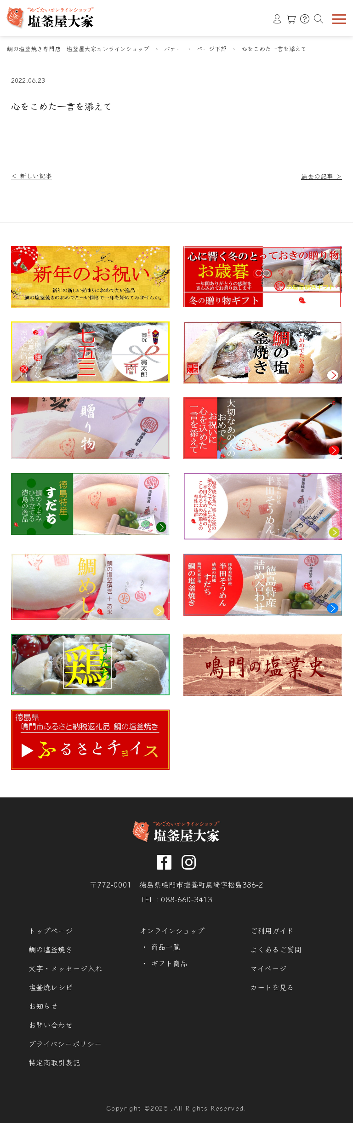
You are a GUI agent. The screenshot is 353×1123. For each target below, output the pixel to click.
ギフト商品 (169, 963)
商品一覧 (165, 947)
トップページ (50, 930)
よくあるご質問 (276, 949)
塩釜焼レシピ (50, 987)
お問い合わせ (50, 1025)
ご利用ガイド (272, 930)
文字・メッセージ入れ (65, 968)
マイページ (268, 968)
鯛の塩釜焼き (50, 949)
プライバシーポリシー (65, 1044)
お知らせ (43, 1006)
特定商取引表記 (54, 1062)
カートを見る (272, 987)
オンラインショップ (172, 930)
